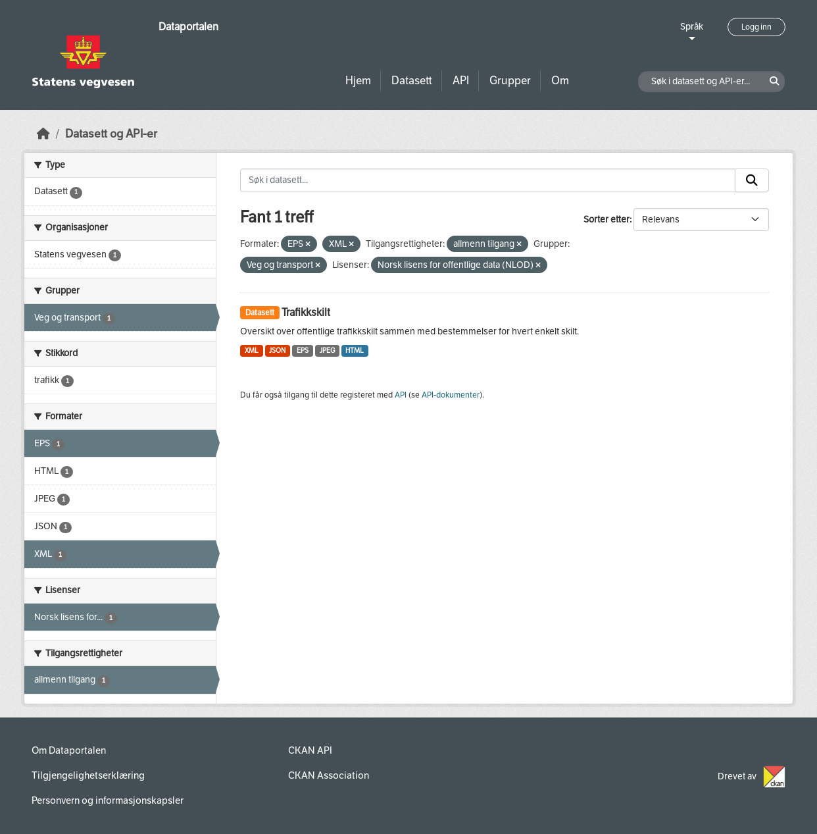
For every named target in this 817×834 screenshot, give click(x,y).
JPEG (327, 350)
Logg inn (756, 27)
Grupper (510, 81)
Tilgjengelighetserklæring (88, 775)
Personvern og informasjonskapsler (108, 800)
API (461, 81)
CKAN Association (328, 775)
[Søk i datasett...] (487, 180)
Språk (691, 26)
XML (252, 350)
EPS (303, 350)
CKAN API (310, 750)
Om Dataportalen (69, 750)
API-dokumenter (451, 395)
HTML (354, 350)
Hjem (358, 81)
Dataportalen (188, 26)
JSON (277, 350)
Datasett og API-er (111, 134)
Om (560, 81)
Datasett (411, 81)
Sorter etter (606, 219)
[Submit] (752, 180)
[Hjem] (43, 134)
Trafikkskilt (306, 312)
